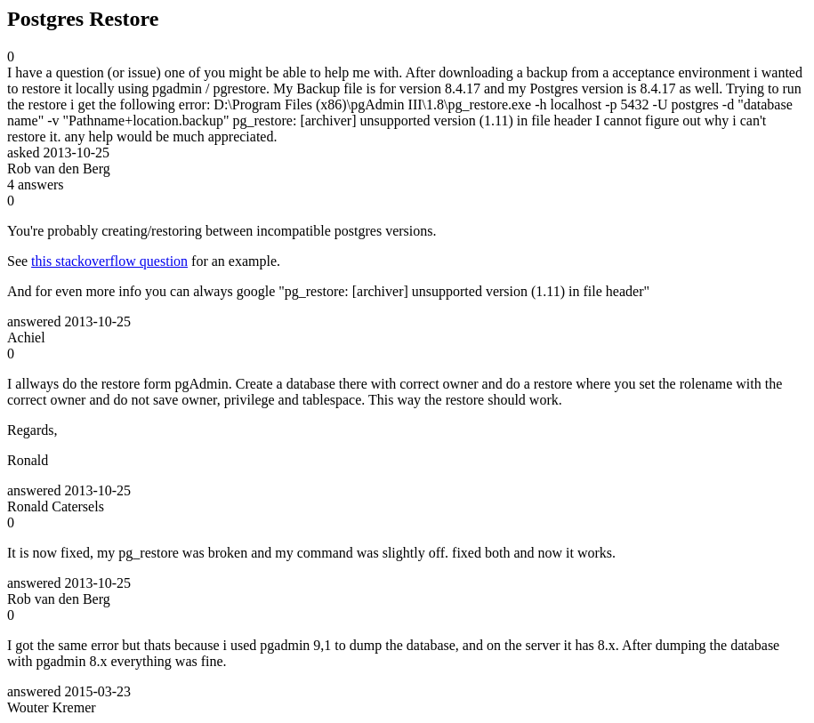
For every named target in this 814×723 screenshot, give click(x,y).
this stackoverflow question (109, 261)
